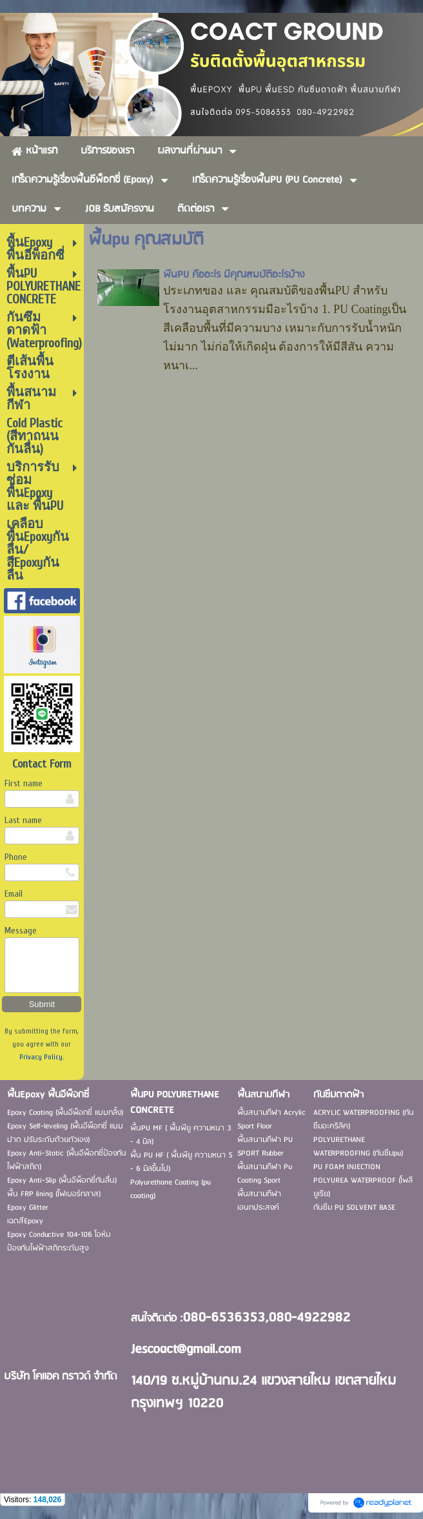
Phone (16, 856)
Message (21, 930)
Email (14, 893)
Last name (23, 820)
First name (24, 783)
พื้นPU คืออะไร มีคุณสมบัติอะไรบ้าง (233, 275)
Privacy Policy (41, 1057)
